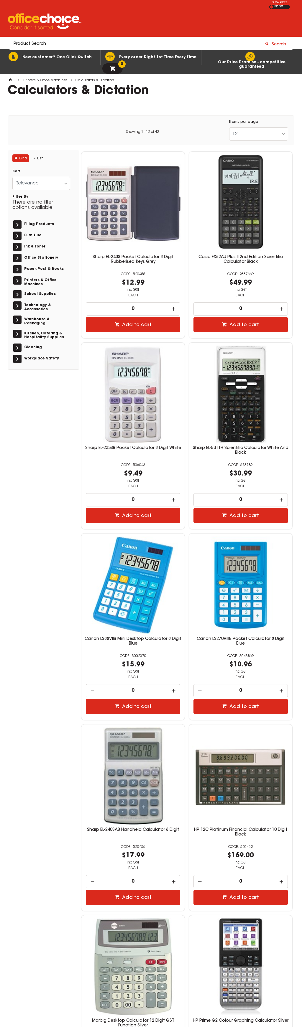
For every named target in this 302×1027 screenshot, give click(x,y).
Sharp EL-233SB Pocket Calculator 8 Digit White (258, 228)
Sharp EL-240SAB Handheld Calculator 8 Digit (115, 550)
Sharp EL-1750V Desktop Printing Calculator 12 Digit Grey (187, 714)
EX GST (271, 7)
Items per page (243, 122)
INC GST (279, 7)
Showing (142, 132)
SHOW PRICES (280, 2)
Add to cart (118, 293)
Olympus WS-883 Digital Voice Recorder (258, 712)
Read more (26, 906)
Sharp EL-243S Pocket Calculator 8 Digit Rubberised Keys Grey (115, 230)
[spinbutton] (115, 277)
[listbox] (258, 134)
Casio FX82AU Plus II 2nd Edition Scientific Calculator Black (187, 230)
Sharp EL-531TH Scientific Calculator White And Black (115, 389)
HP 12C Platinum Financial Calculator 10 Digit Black (187, 550)
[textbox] (117, 23)
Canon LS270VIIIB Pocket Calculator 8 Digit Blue (258, 389)
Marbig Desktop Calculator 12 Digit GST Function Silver (258, 550)
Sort (16, 171)
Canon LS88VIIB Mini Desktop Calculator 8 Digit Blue (186, 389)
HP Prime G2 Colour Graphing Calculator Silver (115, 712)
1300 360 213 (227, 930)
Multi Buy (261, 759)
